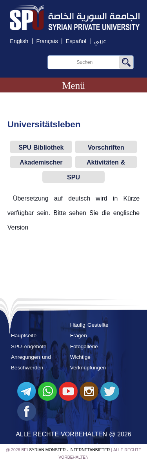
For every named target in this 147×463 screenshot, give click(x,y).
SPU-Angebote (29, 346)
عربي (100, 41)
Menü (73, 85)
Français (47, 41)
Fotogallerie (84, 346)
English (19, 41)
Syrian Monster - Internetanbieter (69, 450)
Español (76, 41)
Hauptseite (23, 335)
